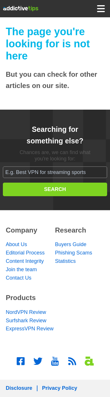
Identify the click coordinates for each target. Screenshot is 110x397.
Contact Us (18, 278)
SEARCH (55, 189)
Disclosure (19, 388)
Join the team (21, 269)
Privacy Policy (59, 388)
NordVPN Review (26, 312)
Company (21, 230)
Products (21, 298)
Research (70, 230)
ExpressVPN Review (30, 329)
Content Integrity (25, 261)
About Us (16, 244)
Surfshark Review (26, 320)
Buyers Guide (70, 244)
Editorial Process (25, 253)
